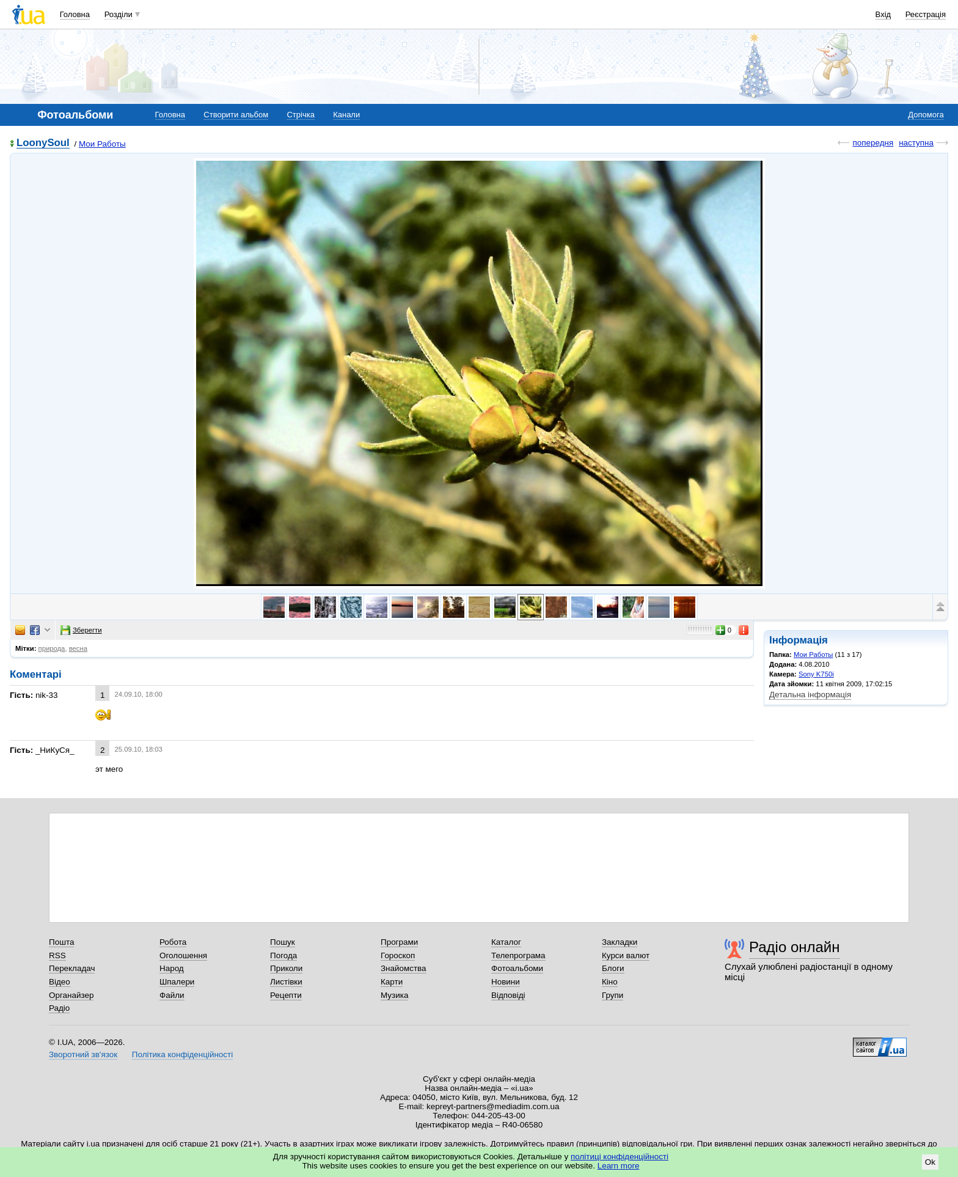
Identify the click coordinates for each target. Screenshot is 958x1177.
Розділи (118, 14)
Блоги (613, 968)
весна (78, 648)
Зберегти (81, 630)
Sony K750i (816, 674)
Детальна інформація (810, 694)
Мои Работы (102, 143)
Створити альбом (235, 114)
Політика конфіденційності (182, 1054)
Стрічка (300, 114)
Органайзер (71, 995)
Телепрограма (518, 955)
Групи (612, 995)
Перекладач (72, 968)
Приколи (286, 968)
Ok (930, 1162)
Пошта (61, 942)
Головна (75, 14)
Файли (172, 995)
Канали (346, 114)
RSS (57, 955)
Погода (283, 955)
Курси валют (625, 955)
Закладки (619, 942)
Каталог (506, 942)
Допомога (925, 114)
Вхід (883, 14)
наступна (916, 142)
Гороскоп (398, 955)
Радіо (59, 1008)
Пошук (282, 942)
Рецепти (286, 995)
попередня (872, 142)
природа (51, 648)
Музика (394, 995)
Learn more (619, 1165)
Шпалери (176, 981)
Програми (399, 942)
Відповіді (508, 995)
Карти (392, 981)
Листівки (286, 981)
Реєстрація (925, 14)
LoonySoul (43, 143)
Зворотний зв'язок (83, 1054)
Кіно (610, 981)
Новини (505, 981)
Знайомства (403, 968)
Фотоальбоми (517, 968)
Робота (172, 942)
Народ (171, 968)
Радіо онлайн (794, 947)
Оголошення (183, 955)
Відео (59, 981)
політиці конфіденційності (619, 1156)
